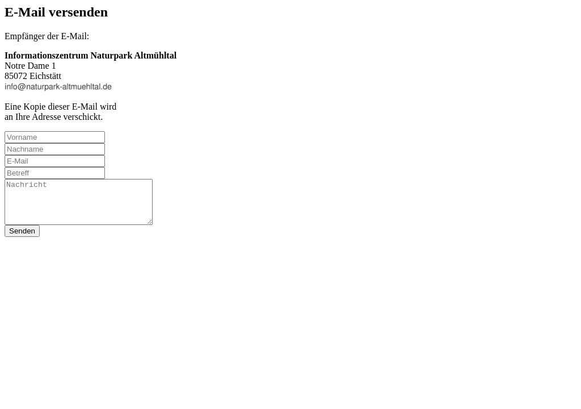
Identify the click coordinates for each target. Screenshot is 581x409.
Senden (22, 239)
